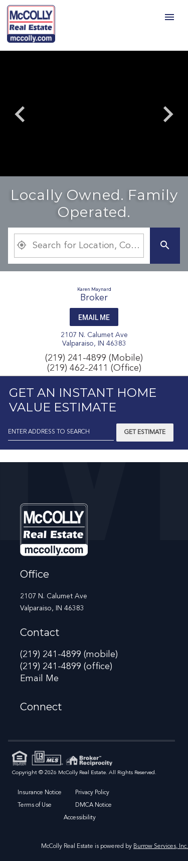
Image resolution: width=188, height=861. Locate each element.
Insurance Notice (40, 793)
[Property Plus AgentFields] (79, 246)
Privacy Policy (92, 793)
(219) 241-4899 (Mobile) (94, 358)
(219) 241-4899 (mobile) (69, 654)
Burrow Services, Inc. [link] (160, 846)
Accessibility (80, 818)
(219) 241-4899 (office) (66, 666)
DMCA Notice (93, 805)
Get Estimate (144, 432)
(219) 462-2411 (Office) (94, 368)
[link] (31, 25)
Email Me (94, 317)
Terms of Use (35, 805)
